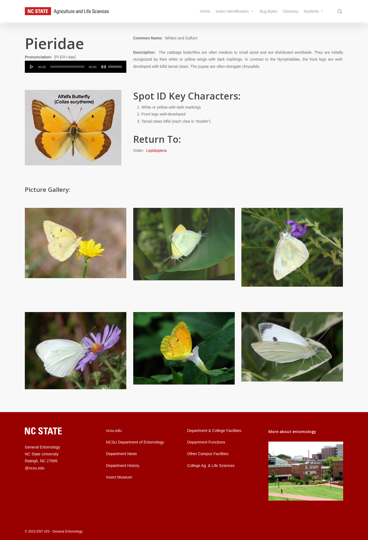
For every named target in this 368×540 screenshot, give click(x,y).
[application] (75, 67)
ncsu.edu (114, 430)
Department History (122, 465)
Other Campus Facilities (207, 454)
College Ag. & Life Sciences (211, 465)
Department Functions (206, 442)
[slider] (67, 67)
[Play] (31, 66)
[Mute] (103, 66)
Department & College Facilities (214, 430)
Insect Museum (119, 477)
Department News (121, 454)
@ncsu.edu (34, 468)
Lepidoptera (156, 150)
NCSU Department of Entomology (135, 442)
